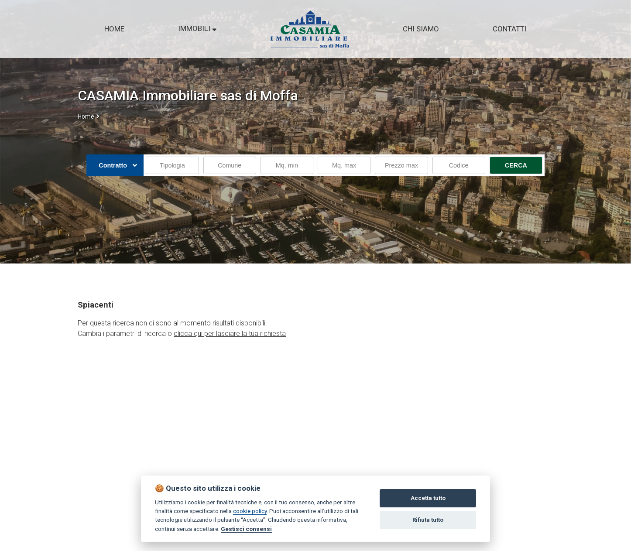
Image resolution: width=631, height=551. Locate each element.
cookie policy (250, 510)
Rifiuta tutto (427, 520)
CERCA (516, 165)
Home (86, 116)
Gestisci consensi (246, 528)
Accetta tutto (428, 498)
